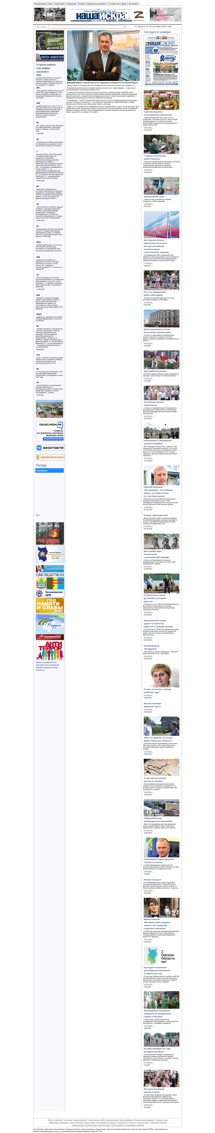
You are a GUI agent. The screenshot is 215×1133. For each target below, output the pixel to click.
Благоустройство (118, 1125)
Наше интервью (112, 1120)
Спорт (71, 1122)
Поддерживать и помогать (106, 1122)
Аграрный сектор (80, 1120)
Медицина (64, 1122)
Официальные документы (97, 4)
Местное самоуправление (144, 1120)
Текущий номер (40, 4)
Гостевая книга (114, 4)
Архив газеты (60, 4)
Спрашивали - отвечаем (135, 1125)
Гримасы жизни (77, 1125)
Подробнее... (148, 830)
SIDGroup (57, 1131)
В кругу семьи (90, 1122)
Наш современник (126, 1120)
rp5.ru (38, 515)
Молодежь (79, 1122)
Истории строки (91, 1125)
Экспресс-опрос (104, 1125)
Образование (54, 1122)
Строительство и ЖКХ (96, 1120)
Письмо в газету (143, 1122)
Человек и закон (162, 1120)
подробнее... (148, 127)
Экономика (68, 1120)
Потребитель (122, 1122)
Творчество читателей (158, 1122)
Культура (132, 1122)
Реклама (81, 4)
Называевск (42, 470)
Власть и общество (55, 1120)
